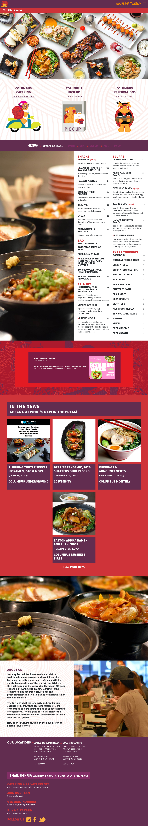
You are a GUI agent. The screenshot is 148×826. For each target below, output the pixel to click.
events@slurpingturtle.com (36, 787)
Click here (11, 787)
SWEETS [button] (94, 145)
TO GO (117, 145)
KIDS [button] (106, 145)
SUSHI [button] (71, 145)
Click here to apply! (15, 796)
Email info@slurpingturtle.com (21, 804)
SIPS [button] (82, 145)
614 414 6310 (76, 96)
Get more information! (23, 96)
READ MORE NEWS (74, 567)
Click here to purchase (17, 813)
